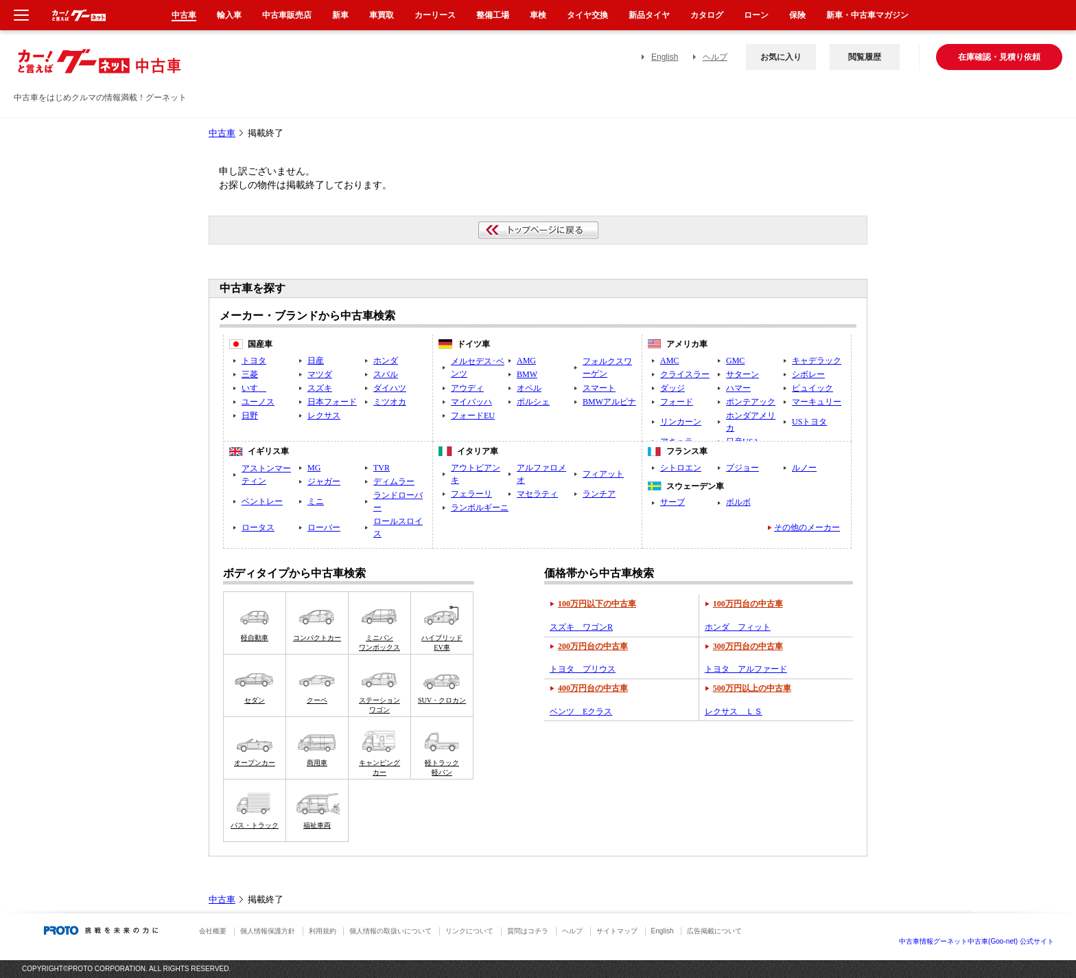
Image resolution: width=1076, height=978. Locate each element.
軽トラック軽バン (442, 767)
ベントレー (262, 501)
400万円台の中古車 (593, 688)
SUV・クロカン (442, 700)
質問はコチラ (527, 931)
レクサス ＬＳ (733, 711)
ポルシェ (533, 402)
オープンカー (254, 762)
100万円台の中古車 (748, 604)
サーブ (672, 502)
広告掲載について (714, 931)
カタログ (706, 15)
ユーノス (258, 402)
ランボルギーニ (479, 507)
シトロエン (680, 468)
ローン (756, 15)
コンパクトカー (317, 637)
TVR (381, 468)
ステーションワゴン (379, 705)
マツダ (319, 374)
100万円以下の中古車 (597, 604)
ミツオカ (389, 402)
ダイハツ (389, 388)
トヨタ (254, 360)
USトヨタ (809, 422)
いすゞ (254, 388)
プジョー (742, 468)
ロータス (258, 527)
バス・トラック (255, 825)
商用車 (317, 762)
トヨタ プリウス (583, 669)
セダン (254, 700)
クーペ (317, 700)
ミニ (315, 501)
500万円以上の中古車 (752, 688)
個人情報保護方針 (267, 931)
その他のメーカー (807, 527)
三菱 (250, 374)
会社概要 (212, 931)
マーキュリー (816, 402)
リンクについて (469, 931)
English (664, 57)
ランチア (599, 494)
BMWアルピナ (609, 402)
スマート (599, 388)
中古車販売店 (287, 15)
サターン (742, 374)
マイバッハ (471, 402)
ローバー (323, 527)
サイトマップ (617, 931)
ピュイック (812, 388)
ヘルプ (715, 57)
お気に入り (781, 57)
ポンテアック (750, 402)
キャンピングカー (379, 767)
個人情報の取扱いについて (390, 931)
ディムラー (393, 481)
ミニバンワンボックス (379, 642)
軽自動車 (254, 637)
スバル (385, 374)
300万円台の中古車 (748, 646)
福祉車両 (317, 825)
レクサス (323, 415)
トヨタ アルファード (746, 669)
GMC (735, 360)
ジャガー (323, 481)
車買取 (381, 15)
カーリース (435, 15)
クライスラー (685, 374)
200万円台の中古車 (593, 646)
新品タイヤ (649, 15)
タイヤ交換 (587, 15)
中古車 (222, 133)
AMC (669, 360)
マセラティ (537, 494)
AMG (526, 360)
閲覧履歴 (864, 57)
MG (313, 468)
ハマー (738, 388)
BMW (527, 374)
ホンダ (385, 360)
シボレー (808, 374)
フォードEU (473, 415)
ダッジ (672, 388)
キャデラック (816, 360)
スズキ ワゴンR (581, 627)
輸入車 (229, 15)
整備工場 (492, 15)
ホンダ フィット (738, 627)
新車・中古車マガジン (867, 15)
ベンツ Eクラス (581, 711)
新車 (340, 15)
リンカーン (680, 422)
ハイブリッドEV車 (442, 642)
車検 (538, 15)
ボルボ (738, 502)
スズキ (319, 388)
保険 (797, 15)
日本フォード (332, 402)
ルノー (804, 468)
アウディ (467, 388)
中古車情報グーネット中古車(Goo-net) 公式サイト (976, 941)
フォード (676, 402)
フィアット (603, 474)
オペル (529, 388)
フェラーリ (471, 494)
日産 (315, 360)
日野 (250, 415)
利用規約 (322, 931)
